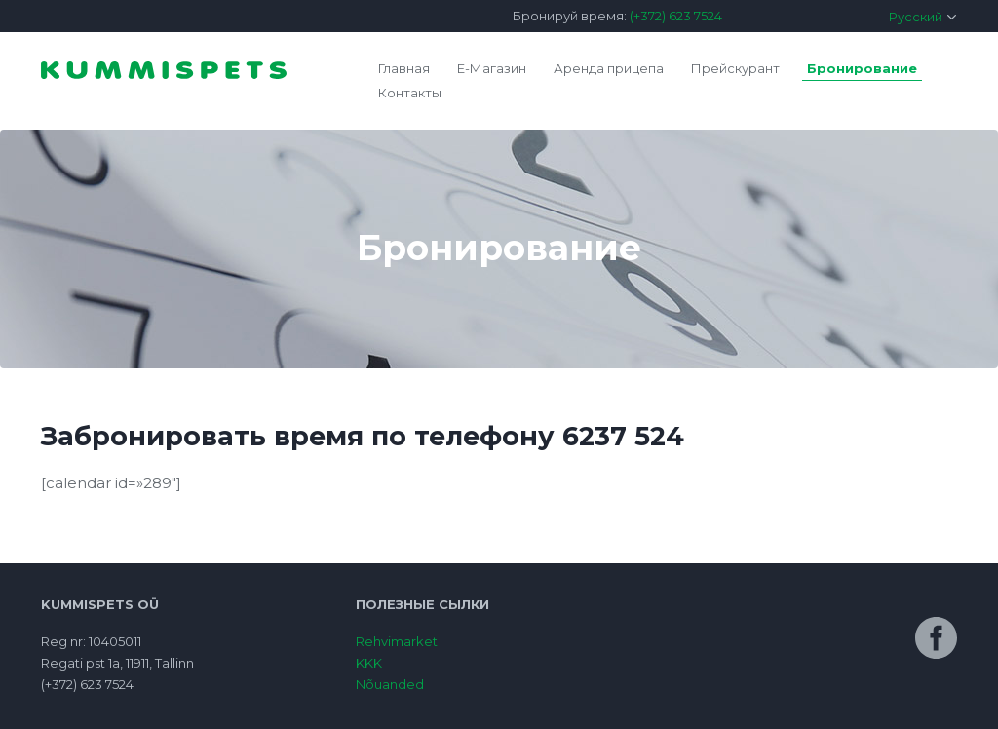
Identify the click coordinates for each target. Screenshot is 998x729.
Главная (404, 68)
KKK (369, 663)
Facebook (936, 638)
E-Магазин (491, 68)
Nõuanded (390, 684)
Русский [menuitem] (915, 16)
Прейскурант (735, 68)
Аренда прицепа (609, 68)
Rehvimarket (397, 641)
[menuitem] (859, 16)
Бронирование (862, 68)
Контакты (409, 92)
